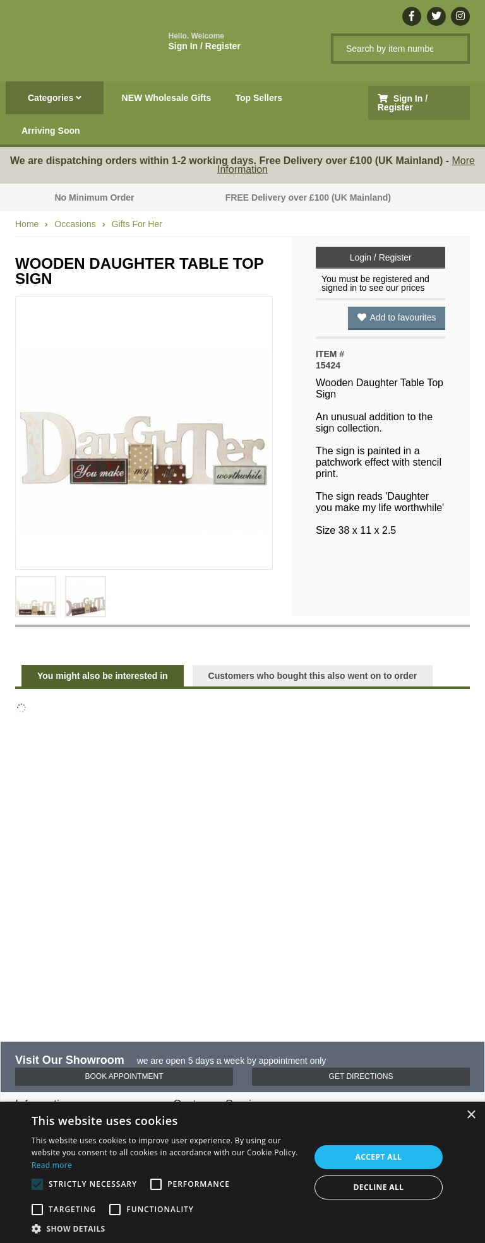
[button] (167, 1228)
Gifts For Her (137, 224)
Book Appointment (124, 1076)
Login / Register (381, 257)
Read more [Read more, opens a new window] (52, 1165)
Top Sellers (259, 98)
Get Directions (361, 1076)
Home (27, 224)
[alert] (242, 1172)
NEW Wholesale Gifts (167, 98)
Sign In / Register (205, 41)
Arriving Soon (50, 131)
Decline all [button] (379, 1187)
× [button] (471, 1115)
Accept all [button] (379, 1157)
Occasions (74, 224)
